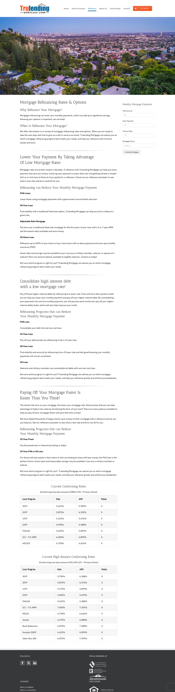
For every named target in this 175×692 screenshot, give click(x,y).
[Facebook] (22, 663)
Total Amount (127, 111)
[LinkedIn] (34, 663)
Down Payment (128, 121)
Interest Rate (127, 131)
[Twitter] (28, 663)
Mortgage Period (129, 141)
